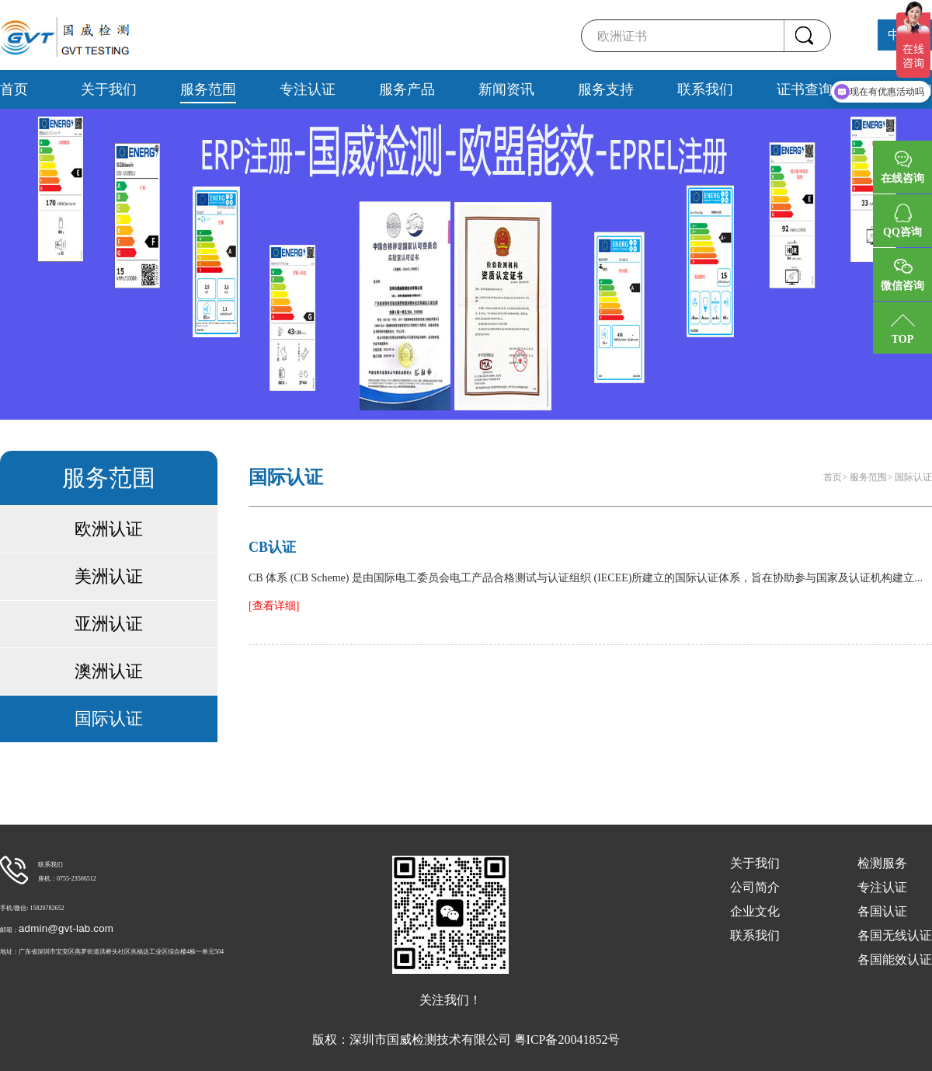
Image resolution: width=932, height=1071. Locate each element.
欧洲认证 (109, 529)
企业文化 (755, 911)
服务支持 (606, 89)
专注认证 (308, 89)
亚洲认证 (109, 623)
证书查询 (805, 89)
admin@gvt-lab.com (66, 928)
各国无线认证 (894, 935)
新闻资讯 (506, 89)
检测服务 (882, 863)
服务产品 (407, 89)
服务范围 (208, 89)
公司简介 (755, 887)
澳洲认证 (109, 671)
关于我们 (109, 89)
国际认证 (109, 718)
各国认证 (882, 911)
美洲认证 (109, 576)
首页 (14, 89)
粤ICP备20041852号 (567, 1039)
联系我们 (705, 89)
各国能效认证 (894, 959)
